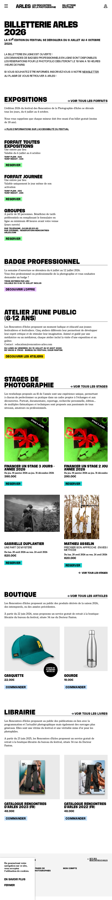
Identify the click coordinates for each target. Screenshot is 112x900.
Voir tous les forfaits (88, 100)
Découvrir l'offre (20, 289)
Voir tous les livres (90, 713)
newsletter (90, 72)
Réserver (13, 165)
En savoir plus (15, 879)
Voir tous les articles (87, 595)
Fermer (9, 885)
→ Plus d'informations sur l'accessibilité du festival (36, 129)
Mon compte (70, 868)
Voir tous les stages (89, 386)
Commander (16, 687)
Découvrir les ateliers (24, 356)
